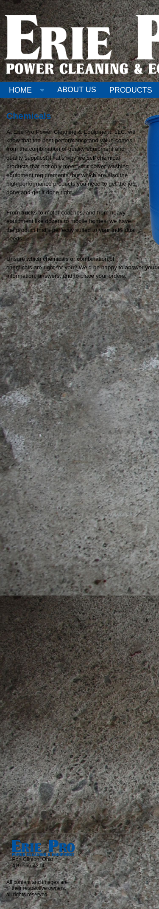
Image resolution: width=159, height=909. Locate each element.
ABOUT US (76, 89)
